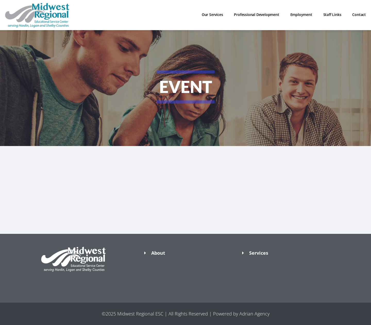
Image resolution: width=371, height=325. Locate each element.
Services (258, 253)
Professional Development (256, 14)
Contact (359, 14)
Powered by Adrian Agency (241, 314)
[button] (87, 281)
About (158, 253)
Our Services (212, 14)
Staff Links (332, 14)
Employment (301, 14)
